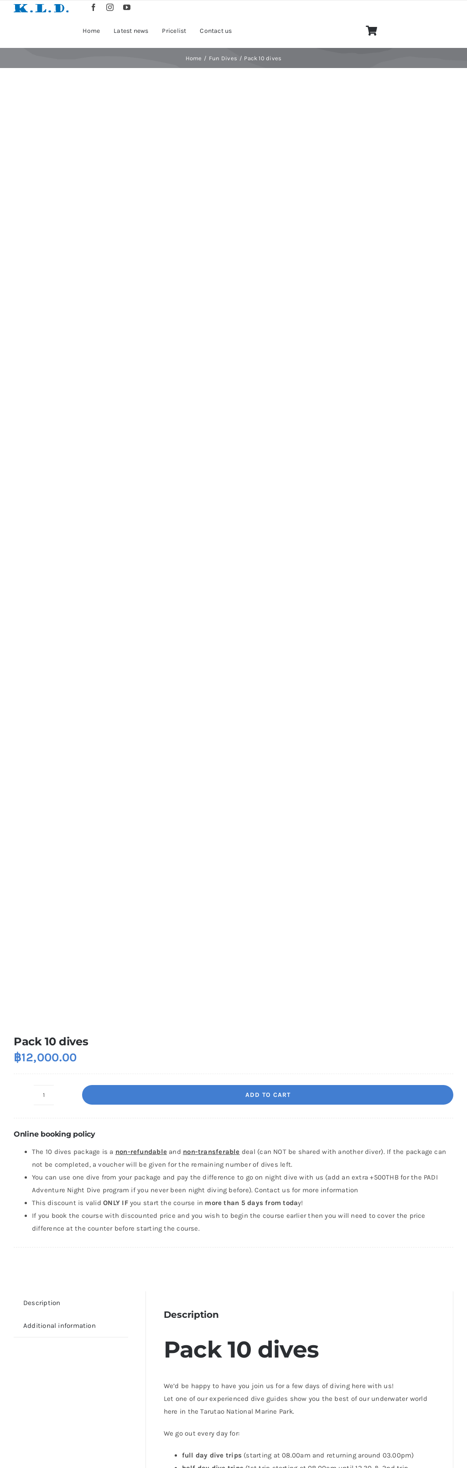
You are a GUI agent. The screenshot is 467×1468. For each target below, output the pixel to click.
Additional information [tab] (59, 1325)
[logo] (41, 6)
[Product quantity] (44, 1095)
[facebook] (93, 7)
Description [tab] (41, 1303)
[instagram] (110, 7)
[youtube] (126, 7)
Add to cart (268, 1095)
